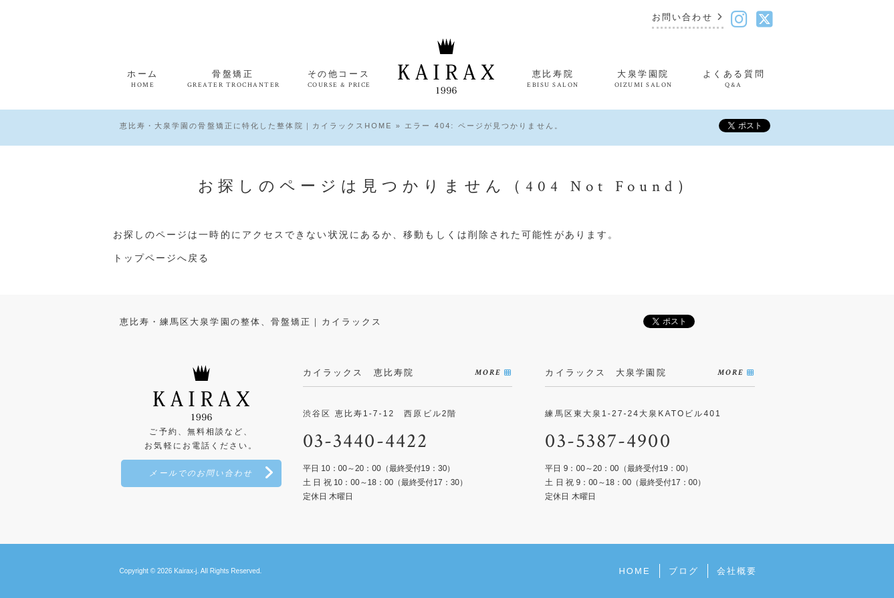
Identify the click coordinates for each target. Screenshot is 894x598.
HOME (634, 571)
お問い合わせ (682, 17)
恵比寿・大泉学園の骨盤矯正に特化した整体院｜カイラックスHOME (256, 126)
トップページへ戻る (161, 258)
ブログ (684, 571)
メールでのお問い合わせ (201, 473)
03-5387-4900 (608, 441)
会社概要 (737, 571)
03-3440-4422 (365, 441)
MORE (488, 372)
